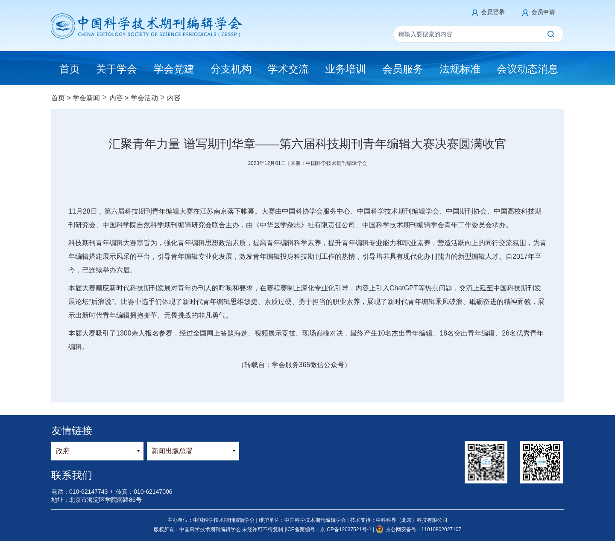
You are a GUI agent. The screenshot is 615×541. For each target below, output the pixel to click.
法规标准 (459, 69)
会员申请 (543, 12)
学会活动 (144, 97)
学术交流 (288, 69)
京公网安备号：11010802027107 (418, 529)
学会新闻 (86, 97)
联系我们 (71, 475)
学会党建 (173, 69)
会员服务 (402, 69)
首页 (58, 97)
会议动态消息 (527, 69)
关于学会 (116, 69)
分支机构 (231, 69)
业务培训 (345, 69)
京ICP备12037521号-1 (346, 529)
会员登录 (493, 12)
